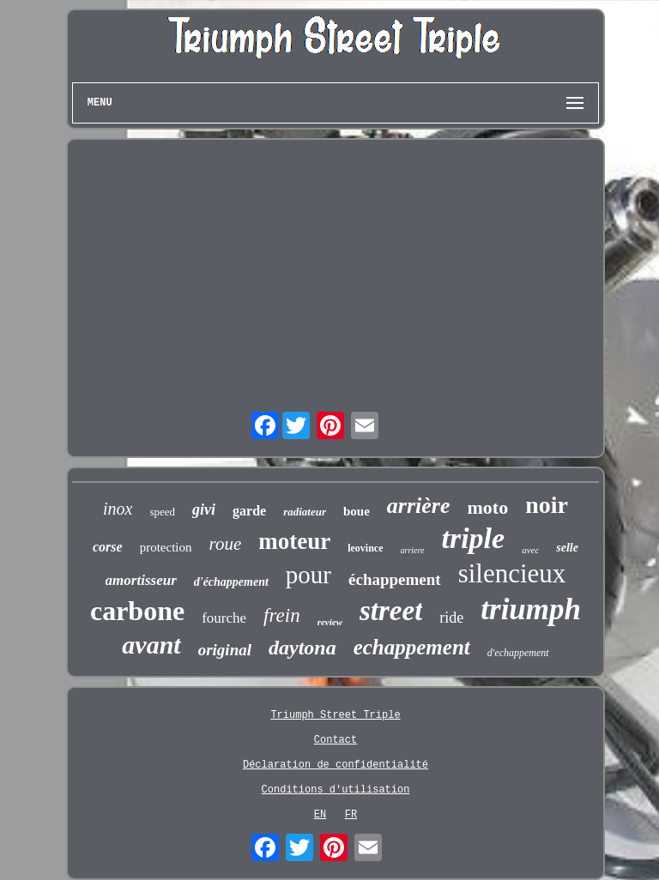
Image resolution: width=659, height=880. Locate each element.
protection (166, 547)
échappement (394, 579)
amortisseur (141, 580)
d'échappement (231, 582)
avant (151, 644)
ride (451, 617)
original (224, 650)
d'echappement (518, 653)
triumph (531, 609)
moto (488, 507)
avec (530, 550)
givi (203, 509)
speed (162, 511)
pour (308, 574)
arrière (418, 505)
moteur (294, 541)
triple (473, 538)
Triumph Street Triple (335, 715)
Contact (335, 740)
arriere (413, 550)
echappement (412, 647)
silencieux (512, 573)
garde (249, 510)
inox (117, 508)
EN (320, 815)
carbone (137, 610)
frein (281, 615)
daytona (302, 647)
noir (546, 504)
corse (108, 546)
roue (225, 543)
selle (567, 547)
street (391, 610)
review (329, 622)
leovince (365, 548)
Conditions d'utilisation (336, 790)
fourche (224, 618)
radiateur (304, 511)
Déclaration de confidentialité (335, 765)
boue (356, 511)
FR (351, 815)
